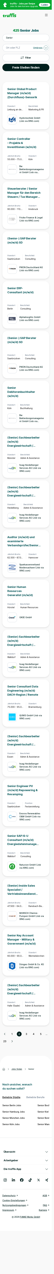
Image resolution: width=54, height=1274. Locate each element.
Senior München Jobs (13, 1118)
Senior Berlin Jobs (11, 1105)
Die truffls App (26, 1168)
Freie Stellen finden (25, 67)
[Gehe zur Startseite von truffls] (9, 15)
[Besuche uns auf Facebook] (22, 1180)
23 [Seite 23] (4, 1041)
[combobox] (25, 38)
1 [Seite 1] (12, 1034)
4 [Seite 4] (33, 1034)
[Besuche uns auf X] (38, 1180)
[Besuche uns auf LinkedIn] (13, 1180)
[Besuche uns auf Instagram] (5, 1180)
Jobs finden (16, 1069)
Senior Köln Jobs (11, 1124)
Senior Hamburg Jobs (13, 1111)
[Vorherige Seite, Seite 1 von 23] (4, 1034)
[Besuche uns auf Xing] (46, 1180)
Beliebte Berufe (35, 1097)
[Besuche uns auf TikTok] (30, 1180)
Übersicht (26, 1151)
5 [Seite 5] (41, 1034)
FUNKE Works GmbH (30, 1217)
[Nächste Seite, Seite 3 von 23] (12, 1041)
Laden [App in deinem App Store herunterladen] (44, 4)
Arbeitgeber (26, 1160)
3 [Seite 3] (26, 1034)
